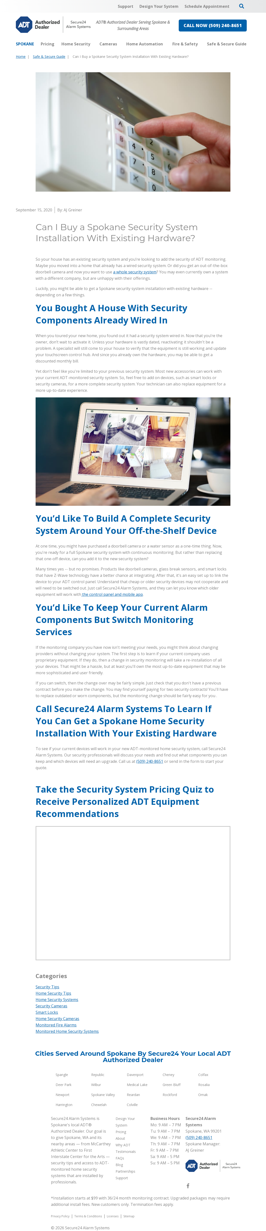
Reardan (133, 1094)
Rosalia (204, 1084)
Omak (203, 1094)
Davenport (135, 1074)
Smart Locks (47, 1012)
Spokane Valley (103, 1094)
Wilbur (96, 1084)
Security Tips (47, 987)
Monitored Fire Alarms (56, 1025)
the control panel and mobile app (112, 594)
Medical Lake (137, 1084)
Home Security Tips (53, 993)
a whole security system (135, 272)
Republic (97, 1074)
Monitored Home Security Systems (67, 1031)
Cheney (168, 1074)
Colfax (203, 1074)
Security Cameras (51, 1006)
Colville (132, 1104)
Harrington (64, 1104)
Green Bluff (171, 1084)
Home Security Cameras (57, 1018)
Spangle (62, 1074)
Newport (62, 1094)
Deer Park (63, 1084)
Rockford (170, 1094)
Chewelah (99, 1104)
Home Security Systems (57, 999)
